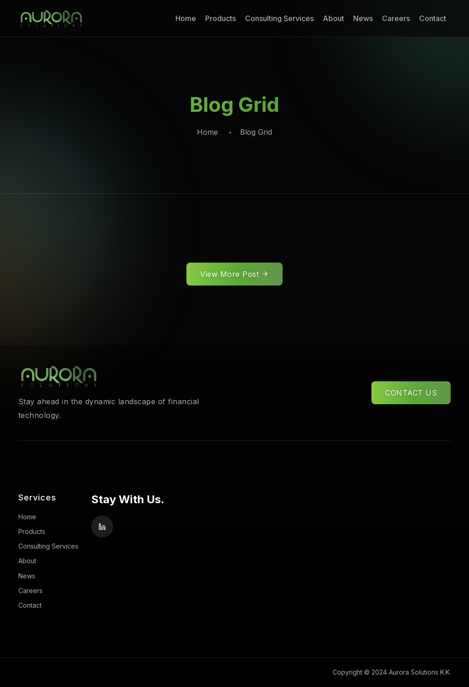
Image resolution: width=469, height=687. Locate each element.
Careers (396, 18)
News (363, 18)
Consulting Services (279, 18)
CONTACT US (411, 392)
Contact (432, 18)
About (333, 18)
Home (185, 18)
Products (220, 18)
